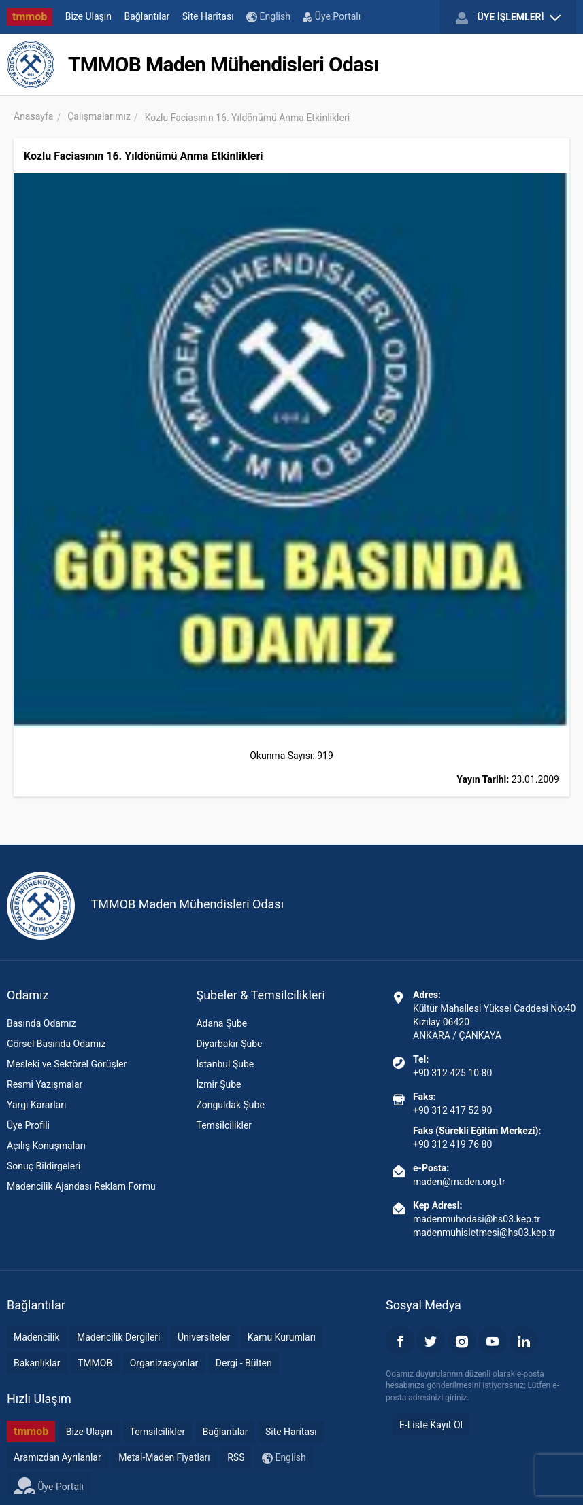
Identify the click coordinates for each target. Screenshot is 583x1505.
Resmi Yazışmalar (44, 1084)
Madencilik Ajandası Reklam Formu (81, 1186)
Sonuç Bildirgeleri (43, 1166)
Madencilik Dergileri (118, 1337)
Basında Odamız (41, 1023)
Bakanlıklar (37, 1363)
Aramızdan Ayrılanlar (57, 1457)
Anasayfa (33, 116)
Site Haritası (208, 16)
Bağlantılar (147, 16)
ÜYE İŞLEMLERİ (508, 18)
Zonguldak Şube (230, 1104)
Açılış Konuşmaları (46, 1145)
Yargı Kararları (36, 1104)
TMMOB (95, 1363)
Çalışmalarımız (99, 116)
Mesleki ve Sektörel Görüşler (67, 1064)
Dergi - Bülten (244, 1363)
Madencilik (37, 1337)
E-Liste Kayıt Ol (431, 1424)
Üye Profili (28, 1125)
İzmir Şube (218, 1084)
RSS (235, 1457)
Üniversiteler (204, 1337)
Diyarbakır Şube (229, 1043)
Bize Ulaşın (88, 16)
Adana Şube (221, 1023)
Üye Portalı (332, 16)
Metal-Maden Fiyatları (164, 1457)
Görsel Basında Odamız (56, 1043)
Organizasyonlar (164, 1363)
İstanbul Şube (225, 1064)
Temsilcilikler (224, 1125)
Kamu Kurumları (282, 1337)
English (268, 16)
